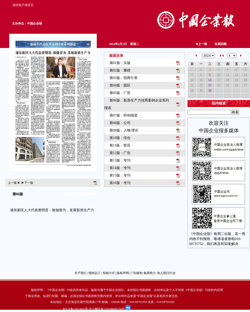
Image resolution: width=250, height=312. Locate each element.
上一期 (201, 44)
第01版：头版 (120, 63)
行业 (173, 273)
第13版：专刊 (120, 160)
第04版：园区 (120, 85)
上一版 (14, 182)
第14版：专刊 (120, 168)
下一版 (27, 182)
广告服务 (136, 273)
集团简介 (150, 273)
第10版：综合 (120, 138)
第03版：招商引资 (124, 78)
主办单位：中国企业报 (27, 23)
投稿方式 (109, 273)
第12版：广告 (120, 153)
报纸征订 (94, 273)
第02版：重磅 (120, 70)
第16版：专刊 (120, 183)
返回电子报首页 (23, 5)
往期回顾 (220, 44)
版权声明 (123, 273)
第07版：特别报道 (124, 115)
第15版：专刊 (120, 175)
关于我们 (80, 273)
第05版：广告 (120, 93)
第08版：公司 (120, 123)
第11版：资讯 (120, 145)
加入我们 (163, 273)
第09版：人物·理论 (124, 130)
